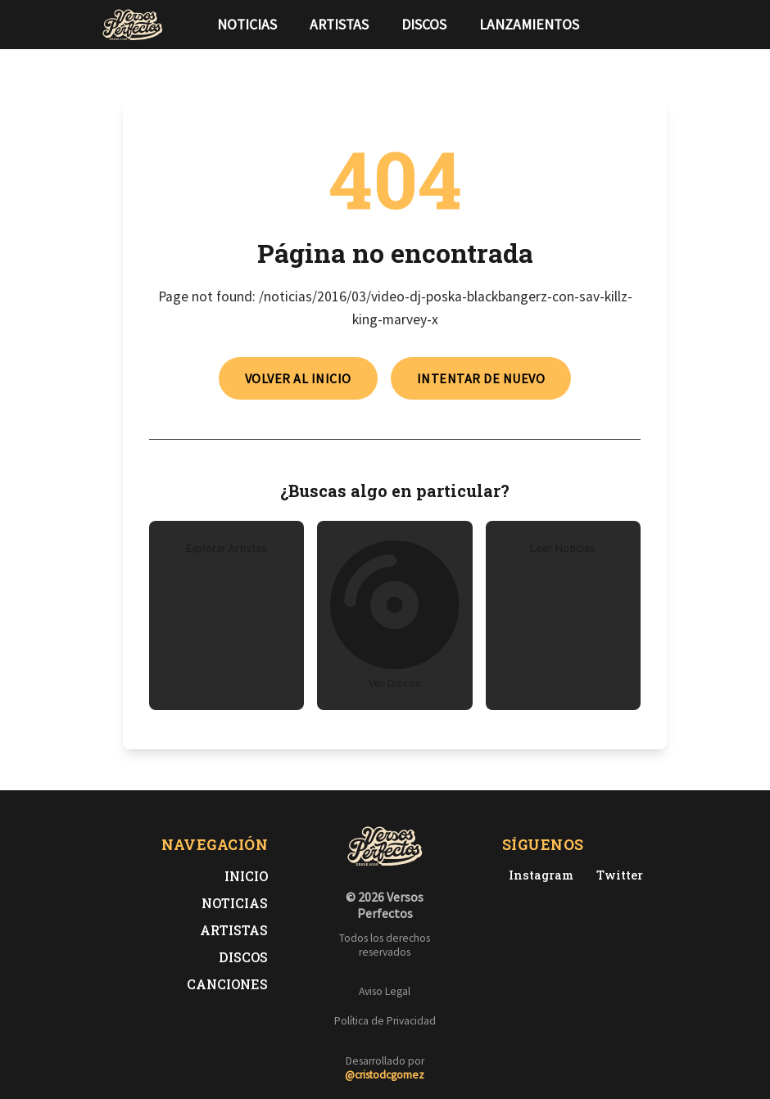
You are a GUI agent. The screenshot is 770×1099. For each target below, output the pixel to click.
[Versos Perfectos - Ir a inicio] (132, 25)
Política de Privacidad (385, 1021)
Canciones (227, 984)
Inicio (246, 875)
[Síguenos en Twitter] (637, 24)
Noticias (247, 25)
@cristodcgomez (384, 1075)
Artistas (339, 25)
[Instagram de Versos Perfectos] (537, 875)
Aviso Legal (384, 991)
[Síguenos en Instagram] (663, 24)
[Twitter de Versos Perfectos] (616, 875)
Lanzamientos (529, 25)
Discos (423, 25)
